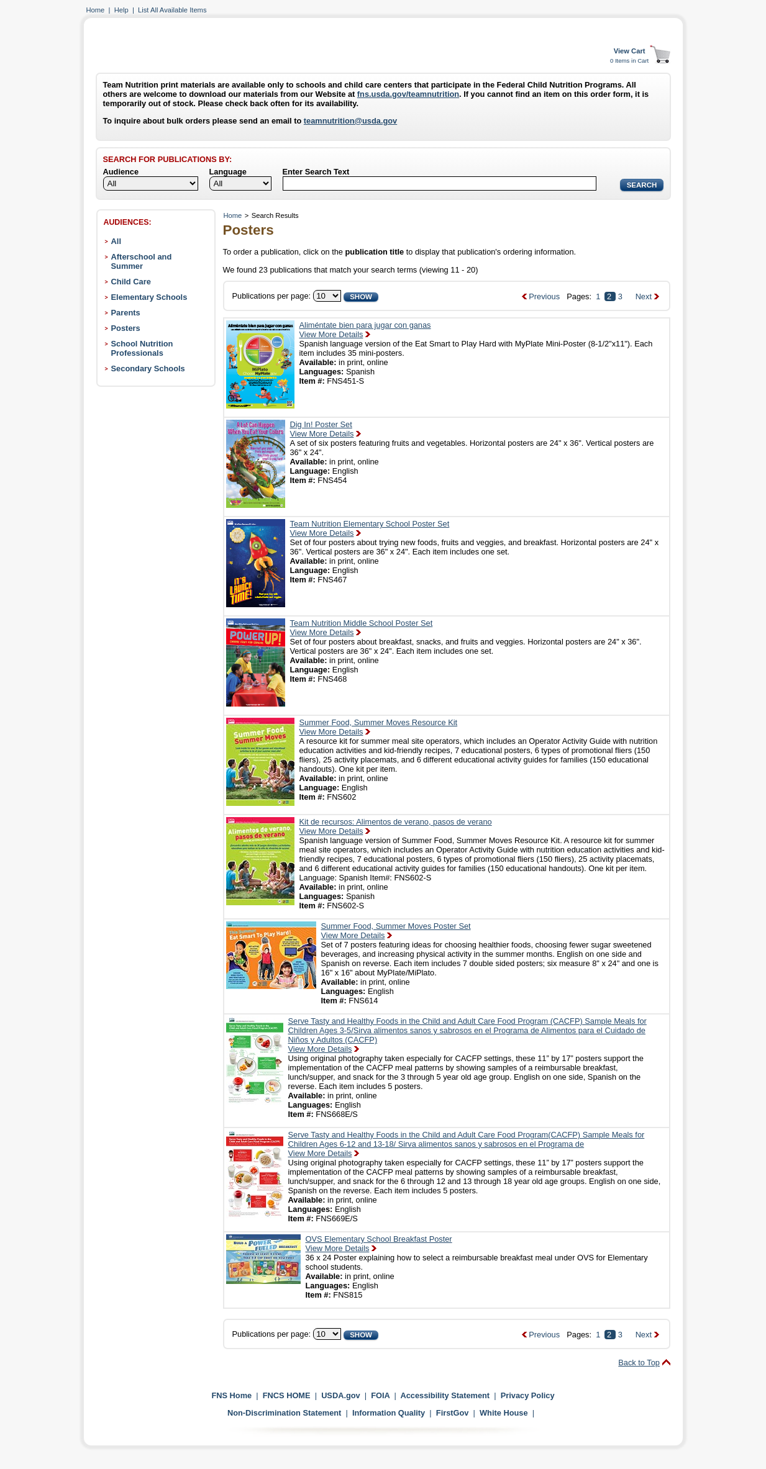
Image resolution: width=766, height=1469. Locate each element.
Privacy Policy (528, 1395)
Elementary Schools (149, 297)
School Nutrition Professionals (142, 348)
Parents (125, 312)
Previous (544, 296)
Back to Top (639, 1362)
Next (644, 296)
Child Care (131, 281)
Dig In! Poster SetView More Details (322, 429)
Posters (125, 328)
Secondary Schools (148, 368)
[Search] (439, 183)
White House (504, 1412)
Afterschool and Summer (141, 261)
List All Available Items (172, 10)
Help (121, 10)
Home (95, 10)
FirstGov (452, 1412)
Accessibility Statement (445, 1395)
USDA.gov (340, 1395)
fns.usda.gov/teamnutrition (408, 94)
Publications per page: (271, 296)
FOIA (380, 1395)
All (116, 241)
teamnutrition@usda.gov (350, 120)
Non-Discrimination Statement (284, 1412)
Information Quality (388, 1412)
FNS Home (231, 1395)
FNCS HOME (287, 1395)
